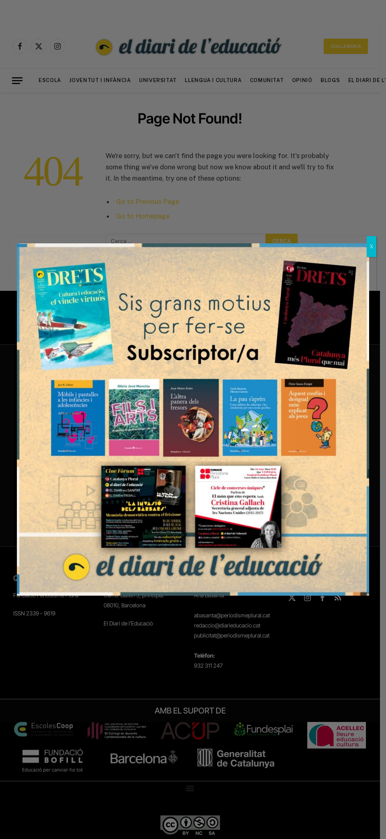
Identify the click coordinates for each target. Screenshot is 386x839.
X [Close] (371, 246)
